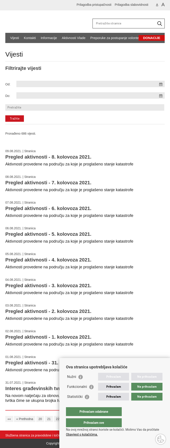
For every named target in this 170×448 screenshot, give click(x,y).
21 (49, 419)
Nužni (71, 385)
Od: (7, 84)
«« (9, 419)
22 (58, 419)
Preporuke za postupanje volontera (116, 38)
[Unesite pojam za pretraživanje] (124, 23)
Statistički (75, 405)
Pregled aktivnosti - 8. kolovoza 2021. (48, 157)
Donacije (151, 38)
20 (40, 419)
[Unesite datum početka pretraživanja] (90, 84)
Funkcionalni (77, 395)
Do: (7, 96)
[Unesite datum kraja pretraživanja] (90, 95)
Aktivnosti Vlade (73, 38)
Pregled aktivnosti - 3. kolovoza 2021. (48, 285)
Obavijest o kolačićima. (82, 434)
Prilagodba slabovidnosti (131, 4)
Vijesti (14, 38)
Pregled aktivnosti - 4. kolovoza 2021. (48, 260)
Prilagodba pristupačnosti (94, 4)
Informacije (49, 38)
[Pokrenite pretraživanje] (159, 23)
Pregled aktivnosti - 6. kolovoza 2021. (48, 208)
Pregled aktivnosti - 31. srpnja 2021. (46, 362)
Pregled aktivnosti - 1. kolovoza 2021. (48, 337)
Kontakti (30, 38)
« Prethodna (24, 419)
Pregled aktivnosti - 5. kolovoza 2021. (48, 234)
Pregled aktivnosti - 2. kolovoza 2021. (48, 311)
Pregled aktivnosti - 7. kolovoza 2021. (48, 182)
